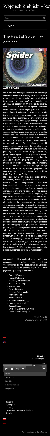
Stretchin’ (8, 381)
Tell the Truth (9, 377)
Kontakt (9, 413)
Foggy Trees (9, 389)
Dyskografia (10, 405)
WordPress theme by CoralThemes (34, 432)
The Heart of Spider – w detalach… (20, 410)
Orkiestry (9, 407)
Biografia (9, 402)
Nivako (7, 374)
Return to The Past (12, 385)
